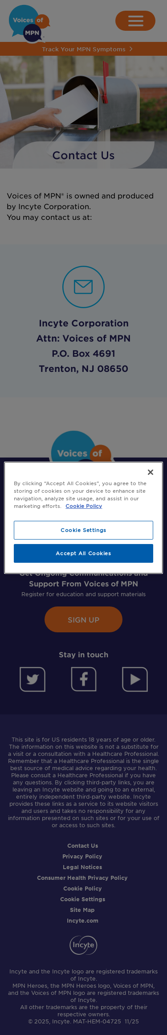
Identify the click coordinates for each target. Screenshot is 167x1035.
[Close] (150, 472)
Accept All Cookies (83, 553)
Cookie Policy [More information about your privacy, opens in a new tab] (83, 506)
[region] (83, 517)
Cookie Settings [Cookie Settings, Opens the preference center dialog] (83, 530)
